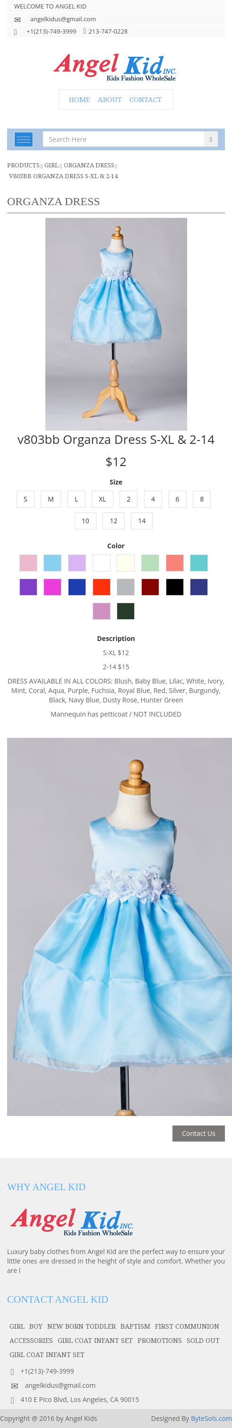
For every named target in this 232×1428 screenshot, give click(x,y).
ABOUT (110, 99)
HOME (79, 99)
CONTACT (145, 99)
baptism (135, 1326)
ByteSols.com (211, 1418)
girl (51, 165)
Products (23, 165)
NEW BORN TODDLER (81, 1326)
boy (36, 1326)
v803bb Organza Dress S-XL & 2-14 (63, 176)
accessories (31, 1340)
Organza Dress (89, 165)
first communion (187, 1326)
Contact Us (198, 1133)
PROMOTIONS (159, 1340)
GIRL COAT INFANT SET (95, 1340)
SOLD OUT (203, 1340)
